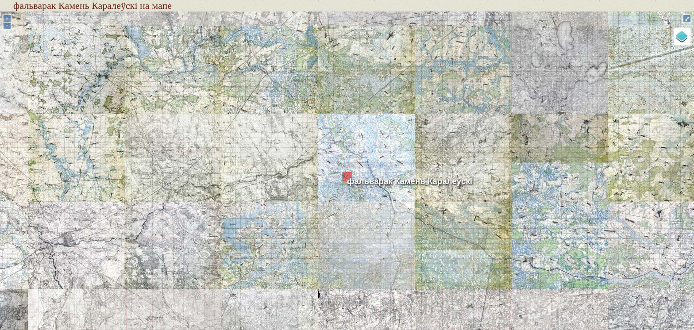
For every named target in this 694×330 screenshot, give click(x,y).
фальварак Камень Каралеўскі (409, 181)
